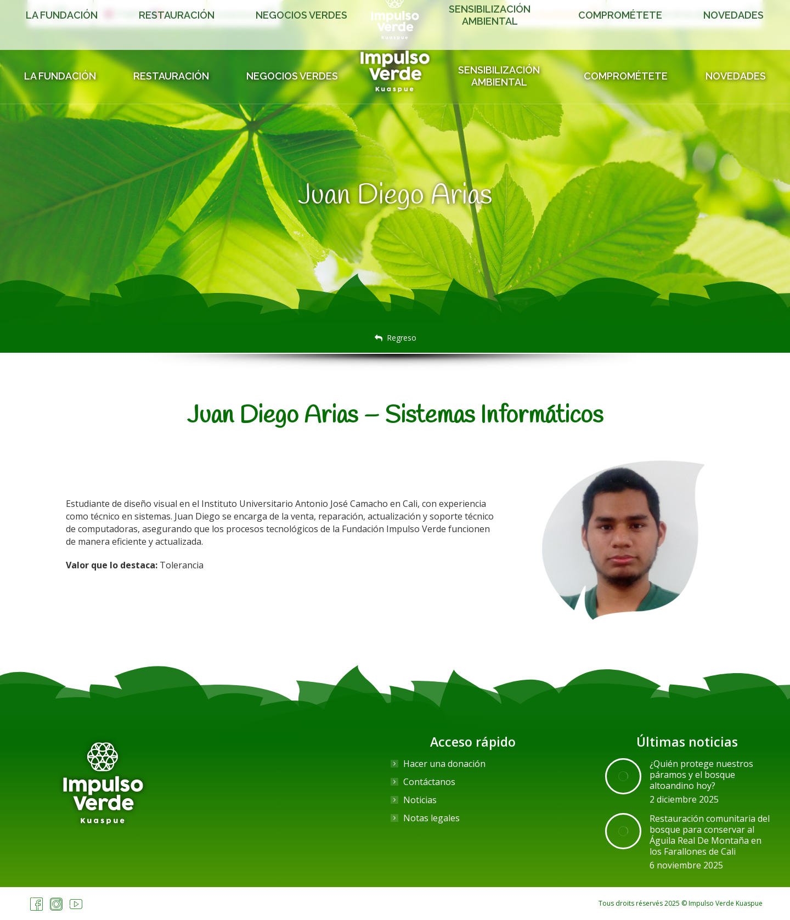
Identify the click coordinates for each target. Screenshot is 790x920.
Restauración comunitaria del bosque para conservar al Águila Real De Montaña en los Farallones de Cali (710, 835)
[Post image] (623, 776)
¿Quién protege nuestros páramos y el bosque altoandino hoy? (701, 774)
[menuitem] (123, 13)
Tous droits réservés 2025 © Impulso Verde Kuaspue (681, 903)
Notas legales (431, 817)
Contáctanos (429, 781)
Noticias (420, 799)
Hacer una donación (444, 763)
